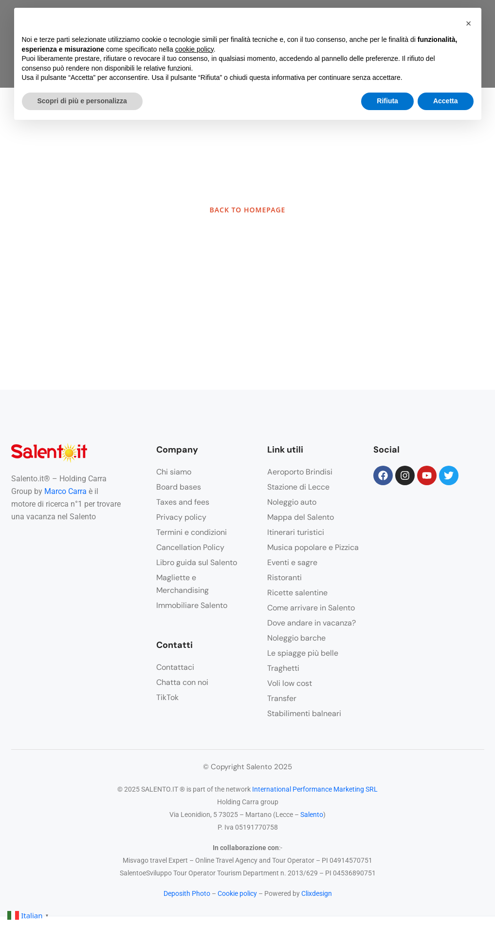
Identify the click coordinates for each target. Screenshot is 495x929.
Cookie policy (237, 893)
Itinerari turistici (295, 532)
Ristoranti (284, 577)
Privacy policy (181, 517)
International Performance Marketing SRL (315, 789)
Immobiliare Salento (191, 605)
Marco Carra (65, 491)
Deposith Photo (187, 893)
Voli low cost (289, 683)
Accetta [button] (445, 101)
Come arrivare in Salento (311, 608)
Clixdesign (316, 893)
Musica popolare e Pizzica (313, 547)
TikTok (167, 697)
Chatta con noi (182, 682)
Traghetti (283, 668)
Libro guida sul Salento (196, 562)
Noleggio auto (291, 502)
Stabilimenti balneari (304, 713)
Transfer (281, 698)
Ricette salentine (297, 593)
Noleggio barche (296, 638)
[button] (469, 23)
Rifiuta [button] (387, 101)
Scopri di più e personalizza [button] (82, 101)
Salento (311, 814)
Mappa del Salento (300, 517)
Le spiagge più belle (302, 653)
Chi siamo (173, 472)
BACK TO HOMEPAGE (248, 209)
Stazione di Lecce (298, 487)
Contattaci (175, 667)
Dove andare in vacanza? (311, 623)
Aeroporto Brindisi (299, 472)
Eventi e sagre (292, 562)
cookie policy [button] (194, 49)
